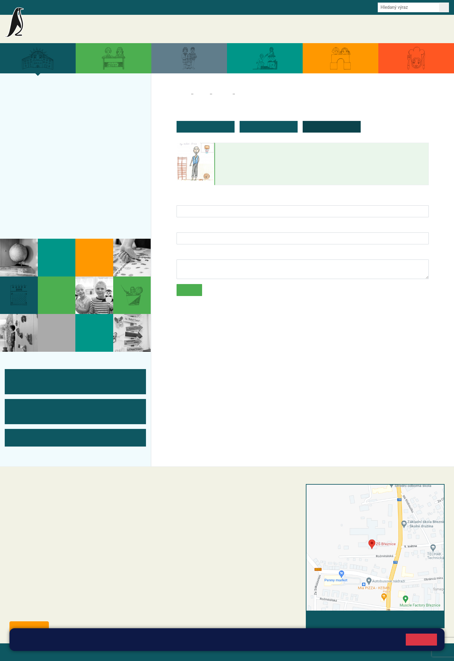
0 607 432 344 (209, 525)
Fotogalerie (31, 193)
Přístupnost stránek (190, 652)
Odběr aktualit (134, 6)
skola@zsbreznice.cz (192, 539)
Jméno (184, 199)
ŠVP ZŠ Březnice (39, 168)
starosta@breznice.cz (44, 612)
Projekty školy (35, 119)
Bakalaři (37, 6)
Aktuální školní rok (324, 28)
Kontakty (437, 28)
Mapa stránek (127, 652)
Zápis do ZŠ (32, 143)
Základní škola (80, 26)
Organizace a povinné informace (61, 107)
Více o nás (29, 94)
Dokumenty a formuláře (370, 28)
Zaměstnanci (250, 94)
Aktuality (266, 28)
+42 (191, 525)
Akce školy (290, 28)
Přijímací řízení (36, 156)
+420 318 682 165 (206, 519)
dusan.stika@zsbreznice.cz (250, 178)
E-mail (110, 6)
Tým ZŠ (26, 180)
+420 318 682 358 (183, 493)
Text (181, 253)
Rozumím (421, 639)
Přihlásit (155, 652)
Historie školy (34, 217)
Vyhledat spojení (423, 619)
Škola (201, 94)
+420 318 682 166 (203, 532)
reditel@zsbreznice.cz (193, 500)
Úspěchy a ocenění (41, 131)
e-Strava (91, 6)
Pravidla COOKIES (236, 652)
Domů (182, 94)
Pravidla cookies (268, 643)
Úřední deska (411, 28)
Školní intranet (64, 6)
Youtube (162, 6)
